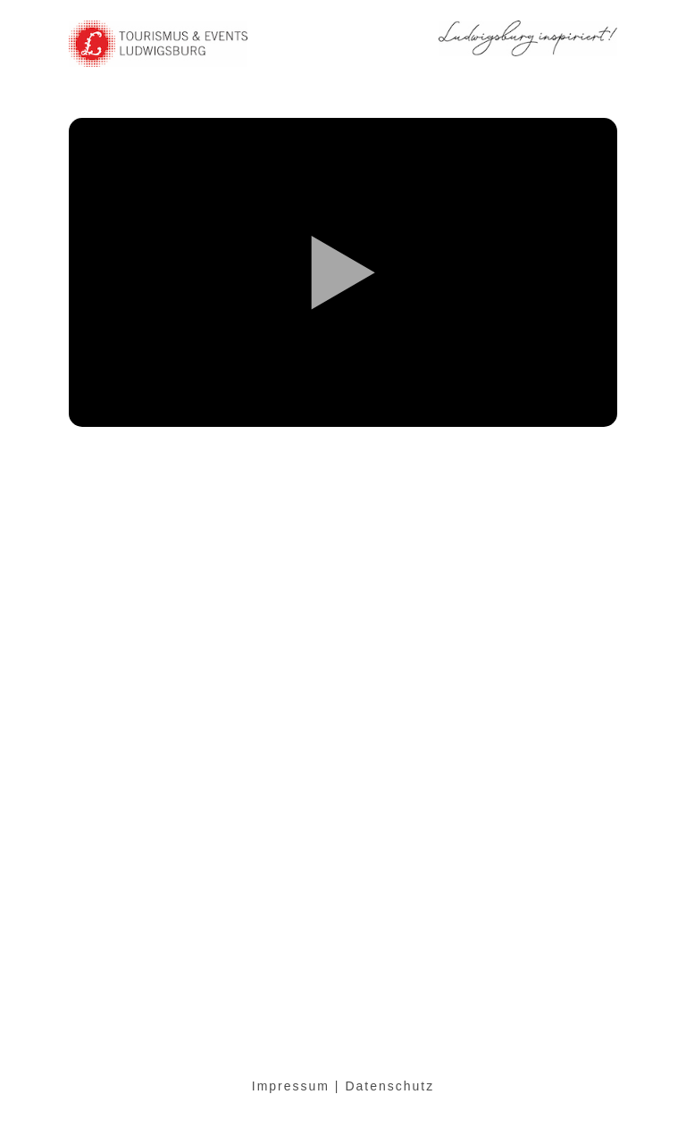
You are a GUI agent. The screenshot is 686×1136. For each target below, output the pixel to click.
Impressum (291, 1086)
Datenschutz (389, 1086)
